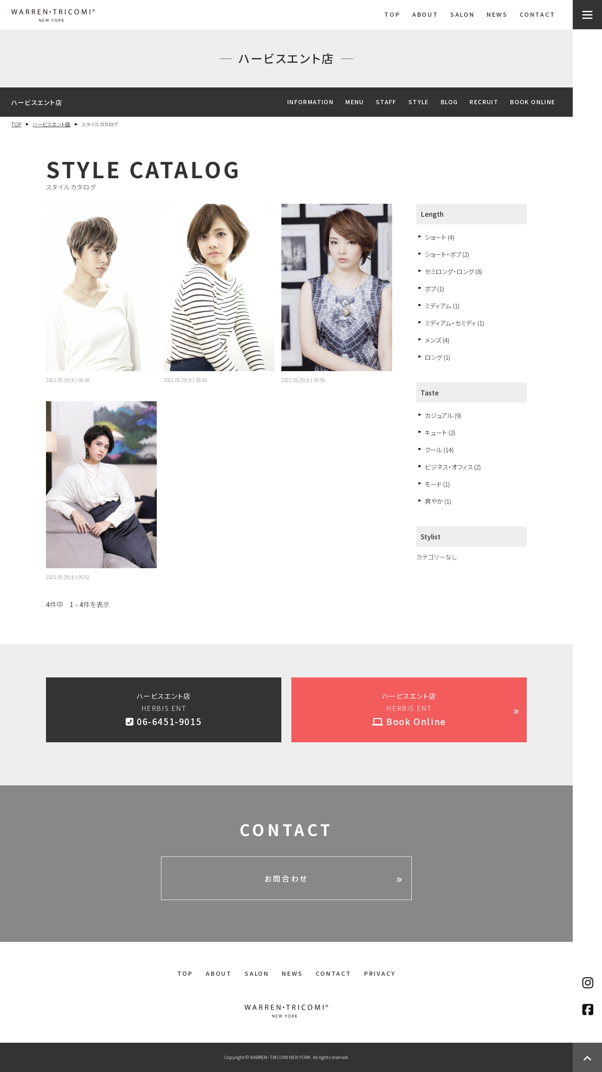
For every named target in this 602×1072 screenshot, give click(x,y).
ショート (439, 237)
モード (437, 484)
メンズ (437, 340)
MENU (354, 101)
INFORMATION (310, 101)
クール (439, 449)
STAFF (386, 101)
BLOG (449, 101)
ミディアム (442, 305)
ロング (437, 357)
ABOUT (425, 14)
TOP (392, 14)
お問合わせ (286, 878)
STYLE (418, 101)
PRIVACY (380, 973)
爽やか (438, 501)
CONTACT (538, 14)
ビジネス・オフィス (453, 466)
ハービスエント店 (51, 124)
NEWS (497, 14)
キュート (440, 432)
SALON (462, 14)
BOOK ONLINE (532, 101)
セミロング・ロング (453, 271)
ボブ (434, 288)
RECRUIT (483, 101)
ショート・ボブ (447, 254)
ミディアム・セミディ (454, 322)
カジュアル (443, 415)
